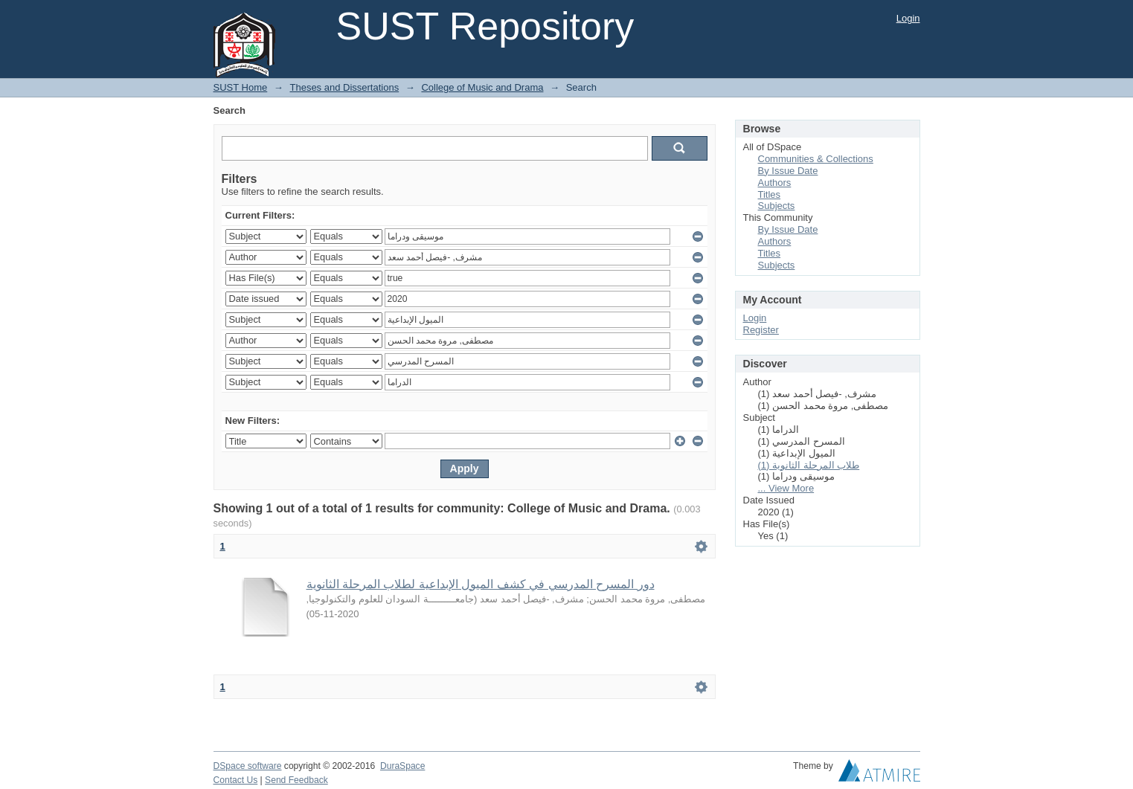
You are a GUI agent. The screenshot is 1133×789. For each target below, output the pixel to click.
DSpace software (248, 766)
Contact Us (236, 780)
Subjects (776, 205)
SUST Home (241, 87)
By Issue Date (788, 170)
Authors (775, 182)
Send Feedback (296, 780)
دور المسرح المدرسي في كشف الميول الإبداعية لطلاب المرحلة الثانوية (480, 584)
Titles (769, 194)
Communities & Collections (815, 158)
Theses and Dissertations (344, 87)
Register (761, 329)
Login (908, 18)
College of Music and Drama (482, 87)
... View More (786, 488)
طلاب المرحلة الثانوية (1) (809, 465)
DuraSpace (402, 766)
